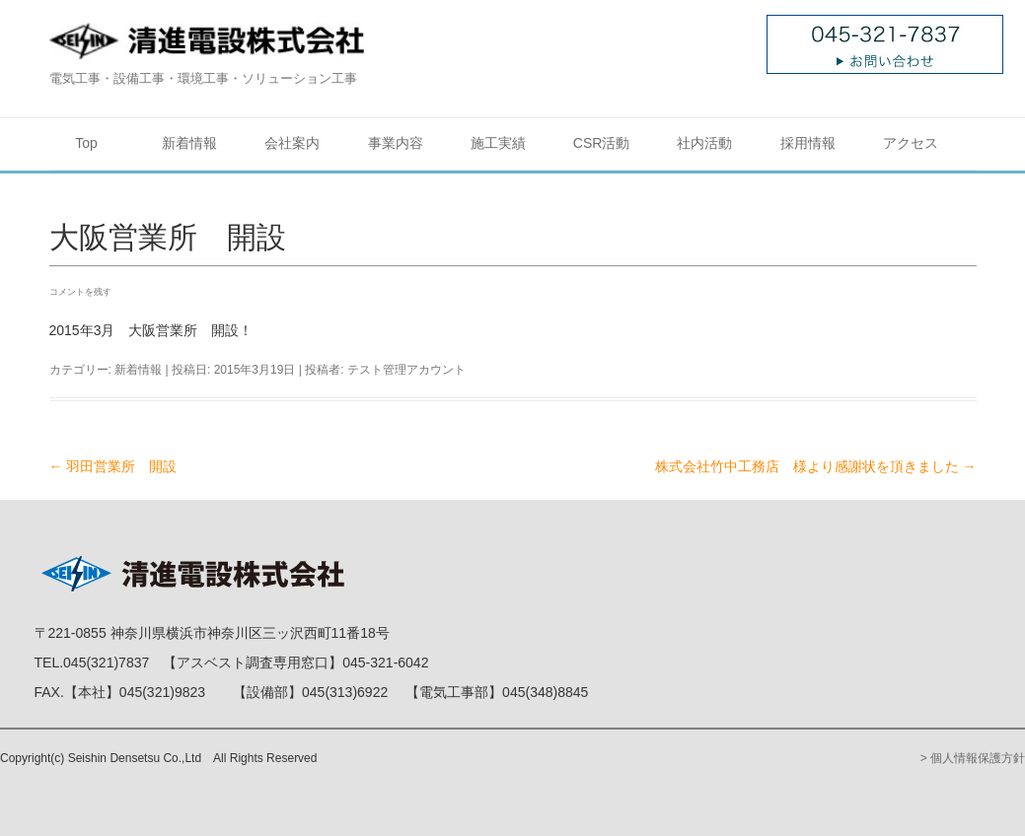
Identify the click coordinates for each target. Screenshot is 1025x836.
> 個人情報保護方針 (972, 758)
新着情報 (189, 143)
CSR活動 (601, 143)
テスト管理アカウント (406, 370)
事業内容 (395, 143)
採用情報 (808, 143)
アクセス (910, 143)
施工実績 (498, 143)
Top (86, 143)
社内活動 (704, 143)
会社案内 (292, 143)
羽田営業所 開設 (113, 466)
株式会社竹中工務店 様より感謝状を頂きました (816, 466)
